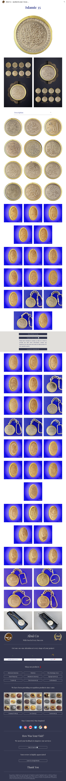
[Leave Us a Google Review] (33, 760)
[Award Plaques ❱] (13, 676)
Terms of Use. (32, 778)
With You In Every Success (33, 640)
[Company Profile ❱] (13, 713)
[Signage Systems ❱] (53, 676)
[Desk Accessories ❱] (33, 680)
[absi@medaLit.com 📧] (13, 659)
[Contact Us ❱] (33, 659)
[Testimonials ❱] (53, 713)
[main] (33, 7)
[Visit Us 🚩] (53, 659)
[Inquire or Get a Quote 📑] (33, 338)
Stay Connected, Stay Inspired (33, 720)
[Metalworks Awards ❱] (33, 676)
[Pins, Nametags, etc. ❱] (53, 673)
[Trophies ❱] (13, 680)
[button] (64, 1)
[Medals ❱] (33, 673)
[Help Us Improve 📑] (33, 747)
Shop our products (32, 667)
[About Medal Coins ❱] (33, 334)
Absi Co (33, 635)
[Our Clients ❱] (33, 713)
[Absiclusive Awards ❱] (13, 673)
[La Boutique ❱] (53, 680)
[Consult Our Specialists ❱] (33, 349)
